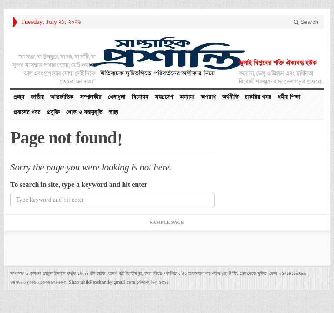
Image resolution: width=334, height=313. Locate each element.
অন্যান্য (187, 97)
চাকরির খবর (258, 97)
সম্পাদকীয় (90, 97)
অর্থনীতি (230, 97)
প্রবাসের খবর (26, 112)
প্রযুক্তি (53, 112)
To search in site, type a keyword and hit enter (78, 185)
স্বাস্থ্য (113, 112)
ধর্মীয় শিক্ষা (288, 97)
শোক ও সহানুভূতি (84, 112)
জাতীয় (37, 97)
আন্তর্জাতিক (61, 97)
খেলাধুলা (116, 97)
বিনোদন (140, 97)
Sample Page (167, 222)
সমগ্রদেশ (164, 97)
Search (306, 22)
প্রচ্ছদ (18, 97)
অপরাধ (208, 97)
